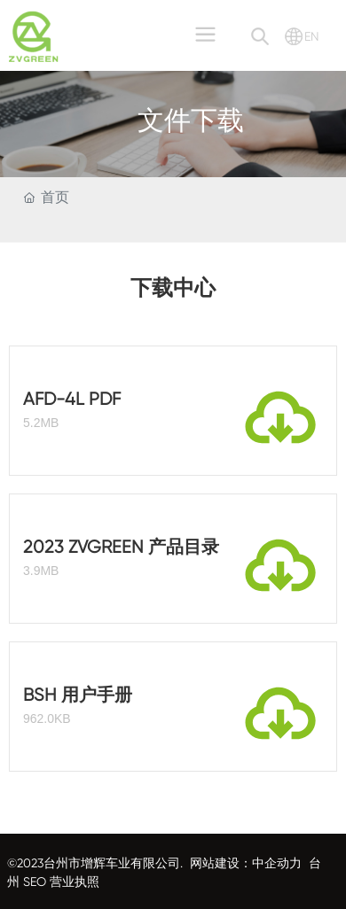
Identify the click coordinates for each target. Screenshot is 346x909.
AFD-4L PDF (72, 399)
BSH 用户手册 (77, 695)
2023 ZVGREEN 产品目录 (121, 547)
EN (311, 36)
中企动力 (277, 863)
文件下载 (191, 122)
